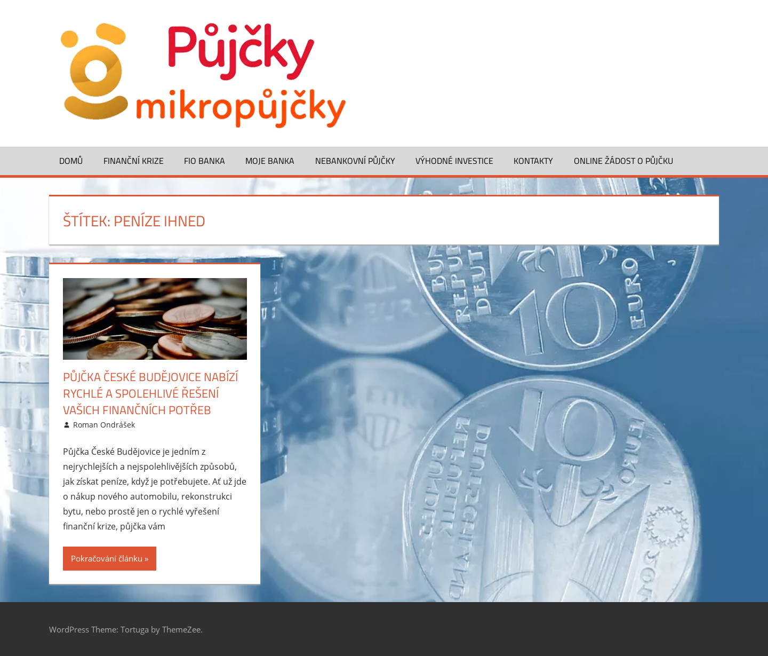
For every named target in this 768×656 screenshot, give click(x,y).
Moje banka (269, 160)
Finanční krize (133, 160)
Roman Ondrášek (104, 425)
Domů (71, 160)
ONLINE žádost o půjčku (623, 160)
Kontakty (533, 160)
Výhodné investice (454, 160)
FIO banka (204, 160)
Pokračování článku (106, 558)
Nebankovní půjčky (355, 160)
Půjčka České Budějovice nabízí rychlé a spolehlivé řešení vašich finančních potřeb (150, 393)
